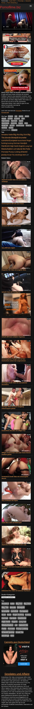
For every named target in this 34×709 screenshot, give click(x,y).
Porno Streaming (12, 2)
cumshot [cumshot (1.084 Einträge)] (5, 140)
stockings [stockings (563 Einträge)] (18, 155)
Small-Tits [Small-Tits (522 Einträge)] (11, 155)
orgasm (20, 123)
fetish (23, 118)
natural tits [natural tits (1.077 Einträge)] (20, 149)
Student (11, 127)
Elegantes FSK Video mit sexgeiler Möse (14, 270)
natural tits (14, 123)
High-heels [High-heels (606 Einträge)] (14, 146)
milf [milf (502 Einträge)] (14, 149)
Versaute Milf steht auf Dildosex (11, 225)
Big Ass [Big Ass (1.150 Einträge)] (16, 134)
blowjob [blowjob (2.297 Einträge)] (14, 137)
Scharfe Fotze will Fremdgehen (11, 292)
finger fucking (5, 121)
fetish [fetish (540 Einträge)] (24, 140)
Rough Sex (5, 125)
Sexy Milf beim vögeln (8, 248)
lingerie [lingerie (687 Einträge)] (22, 146)
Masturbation (5, 123)
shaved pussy (20, 125)
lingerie (21, 121)
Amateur (10, 116)
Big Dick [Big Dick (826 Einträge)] (23, 134)
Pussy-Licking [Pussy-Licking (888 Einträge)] (14, 152)
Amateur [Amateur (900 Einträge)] (5, 134)
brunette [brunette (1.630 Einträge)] (22, 137)
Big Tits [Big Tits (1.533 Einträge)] (5, 607)
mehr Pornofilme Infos (7, 107)
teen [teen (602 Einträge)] (24, 155)
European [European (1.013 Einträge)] (13, 140)
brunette (10, 118)
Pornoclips (21, 1)
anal (16, 116)
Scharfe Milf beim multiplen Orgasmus (13, 337)
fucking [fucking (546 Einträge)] (10, 143)
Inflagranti (14, 130)
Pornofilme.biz (10, 7)
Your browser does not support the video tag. (17, 21)
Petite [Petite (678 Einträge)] (28, 149)
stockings (4, 127)
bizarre (27, 116)
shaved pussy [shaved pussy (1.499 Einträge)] (8, 632)
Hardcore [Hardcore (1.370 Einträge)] (5, 146)
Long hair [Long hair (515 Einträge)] (28, 146)
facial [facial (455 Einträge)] (20, 140)
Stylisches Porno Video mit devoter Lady (14, 544)
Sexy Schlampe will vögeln (10, 500)
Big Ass (21, 116)
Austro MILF (12, 1)
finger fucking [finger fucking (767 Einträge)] (18, 615)
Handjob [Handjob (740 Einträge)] (23, 143)
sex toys (12, 125)
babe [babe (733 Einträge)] (11, 135)
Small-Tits (28, 125)
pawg (26, 123)
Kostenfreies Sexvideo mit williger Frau (13, 430)
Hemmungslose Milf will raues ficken (13, 203)
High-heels (14, 121)
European (17, 118)
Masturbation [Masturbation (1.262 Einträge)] (7, 149)
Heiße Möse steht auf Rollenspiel (12, 522)
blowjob (4, 118)
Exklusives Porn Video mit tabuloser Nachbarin (16, 590)
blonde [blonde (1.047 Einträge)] (8, 138)
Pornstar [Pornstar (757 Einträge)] (4, 152)
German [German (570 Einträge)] (17, 143)
